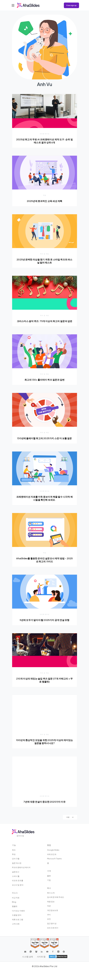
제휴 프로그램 (17, 919)
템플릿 (14, 906)
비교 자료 (16, 897)
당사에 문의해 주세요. (55, 897)
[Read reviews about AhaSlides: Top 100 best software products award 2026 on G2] (35, 943)
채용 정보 (51, 901)
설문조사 (15, 872)
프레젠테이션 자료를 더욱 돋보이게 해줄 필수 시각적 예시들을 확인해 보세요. (44, 498)
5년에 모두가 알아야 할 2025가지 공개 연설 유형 (44, 619)
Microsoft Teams (54, 858)
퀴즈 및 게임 (44, 254)
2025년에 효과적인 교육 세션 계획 (44, 201)
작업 (44, 195)
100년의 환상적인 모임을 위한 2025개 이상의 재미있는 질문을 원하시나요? (44, 742)
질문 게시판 (16, 863)
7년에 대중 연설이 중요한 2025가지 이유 (44, 801)
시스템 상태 (27, 956)
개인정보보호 (52, 910)
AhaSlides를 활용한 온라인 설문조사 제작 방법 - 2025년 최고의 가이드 (44, 560)
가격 (49, 871)
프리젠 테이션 (44, 133)
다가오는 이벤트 (18, 910)
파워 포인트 (51, 854)
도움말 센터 (16, 915)
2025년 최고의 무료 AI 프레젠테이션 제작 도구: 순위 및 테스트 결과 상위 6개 (44, 141)
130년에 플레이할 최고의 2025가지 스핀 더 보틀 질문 (44, 438)
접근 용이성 (51, 923)
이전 (70, 817)
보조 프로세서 (52, 928)
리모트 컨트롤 (17, 880)
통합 (49, 845)
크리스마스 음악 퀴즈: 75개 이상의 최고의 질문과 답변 (44, 321)
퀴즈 (14, 850)
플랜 (49, 876)
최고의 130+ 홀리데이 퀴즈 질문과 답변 (45, 379)
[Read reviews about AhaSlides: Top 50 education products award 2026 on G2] (44, 943)
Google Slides (53, 850)
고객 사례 (16, 924)
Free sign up (71, 5)
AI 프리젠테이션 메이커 (21, 867)
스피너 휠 (16, 876)
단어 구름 (16, 858)
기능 (14, 845)
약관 (49, 906)
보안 (49, 919)
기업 (49, 880)
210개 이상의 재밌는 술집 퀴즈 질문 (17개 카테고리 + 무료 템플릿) (44, 680)
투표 (14, 854)
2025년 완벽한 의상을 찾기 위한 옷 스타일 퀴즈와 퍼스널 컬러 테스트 (44, 261)
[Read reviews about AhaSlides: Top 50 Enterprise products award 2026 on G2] (54, 943)
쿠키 (49, 914)
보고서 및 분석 (17, 885)
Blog (14, 902)
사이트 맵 (41, 956)
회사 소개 (51, 893)
